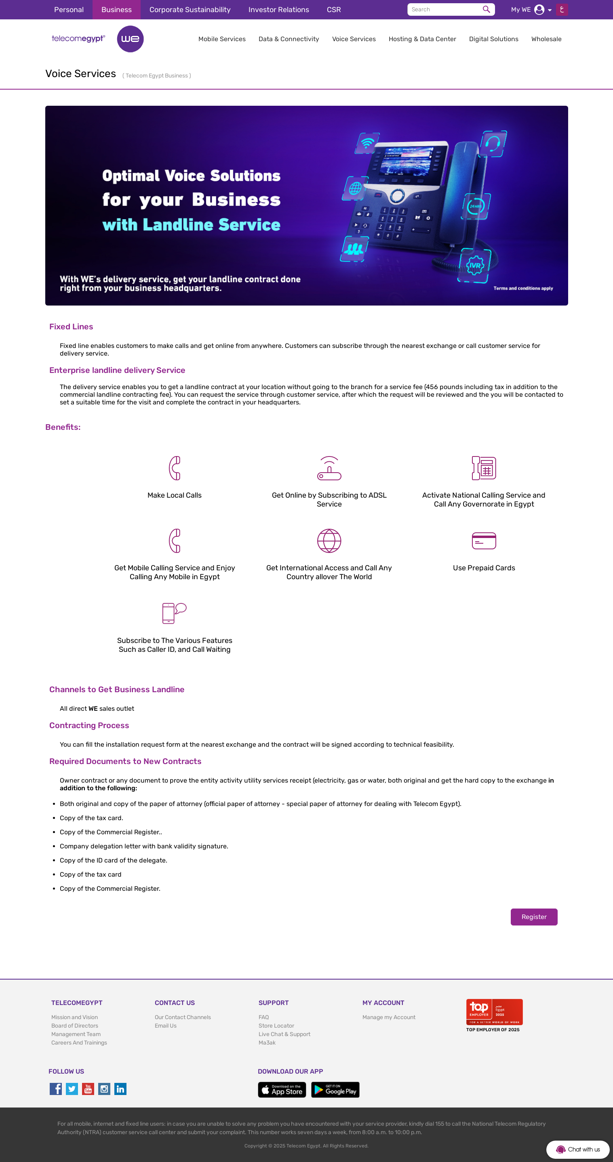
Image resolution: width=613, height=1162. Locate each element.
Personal (69, 9)
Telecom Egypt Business (157, 75)
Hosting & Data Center (422, 39)
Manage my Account (388, 1017)
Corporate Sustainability (190, 9)
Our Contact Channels (183, 1017)
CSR (334, 9)
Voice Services (354, 39)
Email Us (166, 1025)
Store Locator (276, 1025)
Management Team (76, 1034)
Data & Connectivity (289, 39)
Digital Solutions (493, 39)
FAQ (264, 1017)
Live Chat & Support (284, 1034)
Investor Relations (279, 9)
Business (116, 9)
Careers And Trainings (79, 1042)
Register (534, 917)
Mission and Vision (74, 1017)
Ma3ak (267, 1042)
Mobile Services (222, 39)
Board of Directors (74, 1025)
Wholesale (546, 39)
